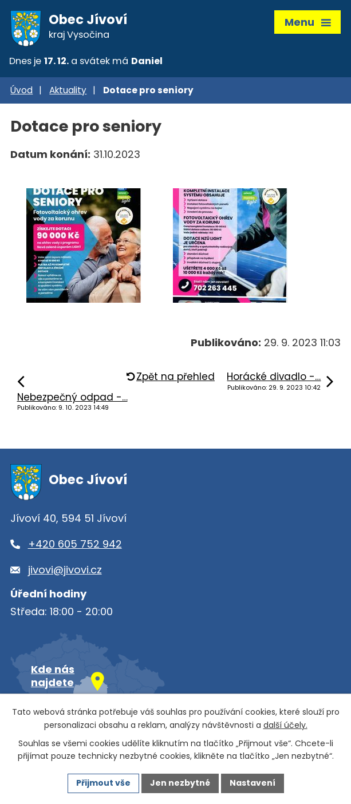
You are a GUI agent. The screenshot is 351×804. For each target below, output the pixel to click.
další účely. (285, 725)
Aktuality (67, 90)
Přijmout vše (103, 783)
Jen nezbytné (180, 783)
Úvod (21, 90)
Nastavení (252, 783)
